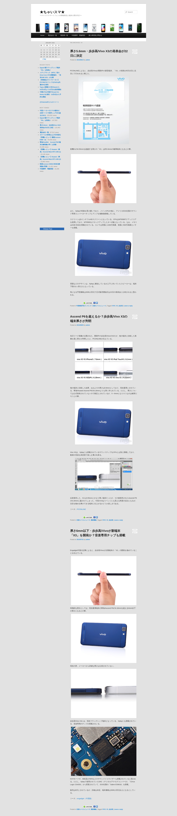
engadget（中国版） (85, 798)
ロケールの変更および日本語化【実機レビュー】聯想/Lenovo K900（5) (50, 137)
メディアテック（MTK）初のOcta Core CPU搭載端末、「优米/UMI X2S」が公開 (50, 75)
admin (88, 60)
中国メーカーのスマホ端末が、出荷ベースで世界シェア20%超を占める (50, 113)
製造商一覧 (64, 35)
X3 (117, 306)
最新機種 (93, 520)
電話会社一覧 (52, 35)
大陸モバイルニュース (99, 306)
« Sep (44, 59)
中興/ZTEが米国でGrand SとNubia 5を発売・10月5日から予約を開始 (50, 94)
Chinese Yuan (47, 229)
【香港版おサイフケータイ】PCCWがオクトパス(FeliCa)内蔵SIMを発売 (50, 82)
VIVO (113, 306)
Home (42, 35)
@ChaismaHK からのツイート (49, 102)
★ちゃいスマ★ (52, 12)
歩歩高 (121, 306)
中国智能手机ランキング (83, 306)
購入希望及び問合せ (95, 35)
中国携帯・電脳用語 (78, 35)
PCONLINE (81, 509)
